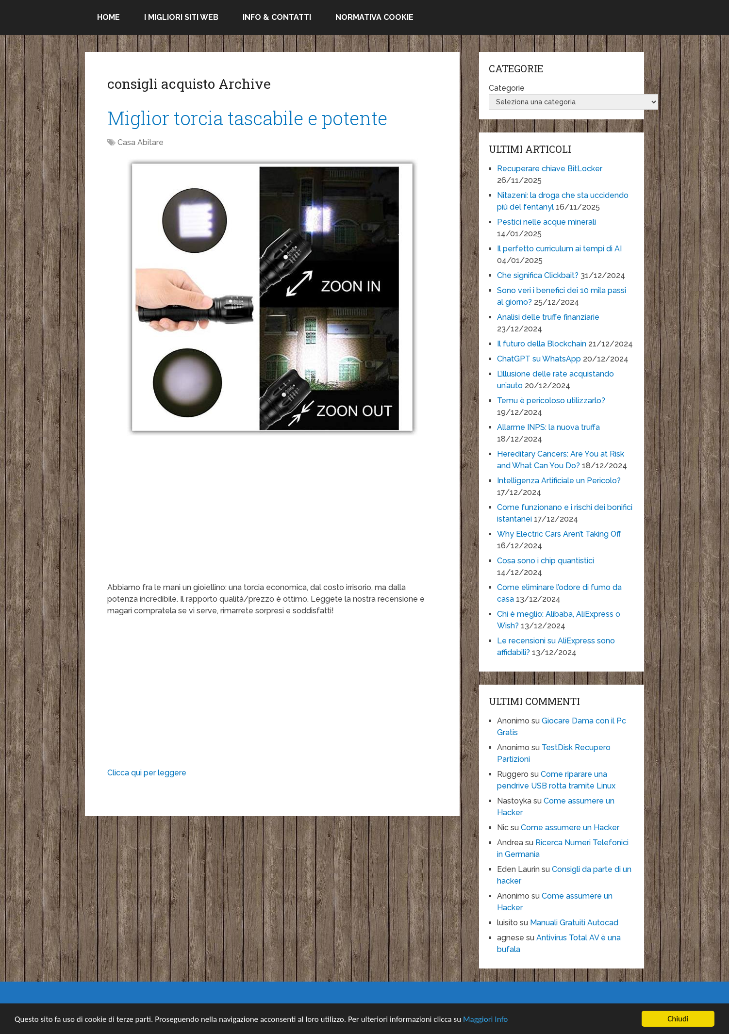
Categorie (507, 88)
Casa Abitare (140, 142)
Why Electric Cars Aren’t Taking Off (559, 534)
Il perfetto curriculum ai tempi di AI (559, 248)
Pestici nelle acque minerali (546, 222)
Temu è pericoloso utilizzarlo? (551, 400)
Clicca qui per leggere (146, 772)
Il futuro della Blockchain (541, 343)
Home (108, 17)
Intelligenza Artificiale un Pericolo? (559, 480)
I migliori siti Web (181, 17)
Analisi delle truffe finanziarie (548, 317)
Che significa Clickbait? (538, 275)
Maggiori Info (485, 1019)
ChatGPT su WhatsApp (539, 358)
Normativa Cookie (374, 17)
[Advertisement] (272, 514)
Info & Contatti (277, 17)
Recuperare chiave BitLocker (549, 168)
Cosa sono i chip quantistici (545, 560)
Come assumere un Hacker (570, 827)
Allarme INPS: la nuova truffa (548, 427)
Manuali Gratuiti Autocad (574, 922)
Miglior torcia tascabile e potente (247, 118)
